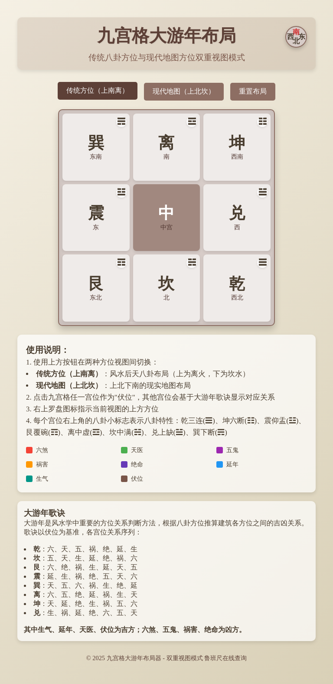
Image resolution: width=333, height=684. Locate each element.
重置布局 (253, 91)
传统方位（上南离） (97, 90)
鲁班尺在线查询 (225, 658)
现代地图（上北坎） (184, 91)
